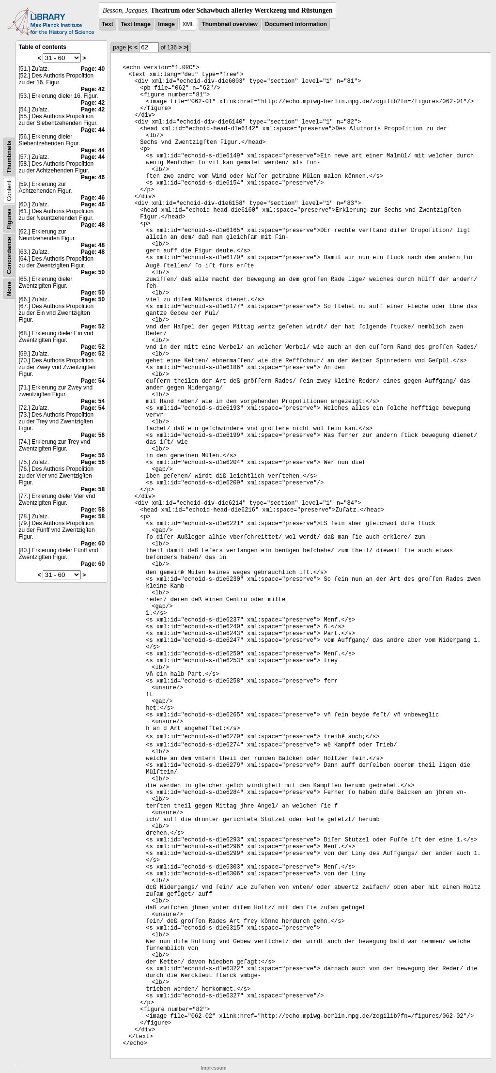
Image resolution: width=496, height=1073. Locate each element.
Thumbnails (9, 156)
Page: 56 (93, 435)
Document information (296, 24)
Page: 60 (93, 543)
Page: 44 (93, 129)
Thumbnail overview (229, 24)
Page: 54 (93, 380)
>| (186, 47)
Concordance (9, 255)
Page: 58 (93, 489)
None (9, 288)
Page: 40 (93, 68)
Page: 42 (93, 89)
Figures (9, 218)
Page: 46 (93, 177)
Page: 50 (93, 272)
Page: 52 (93, 326)
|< (129, 47)
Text (107, 24)
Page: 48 (93, 224)
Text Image (136, 24)
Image (166, 24)
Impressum (213, 1068)
